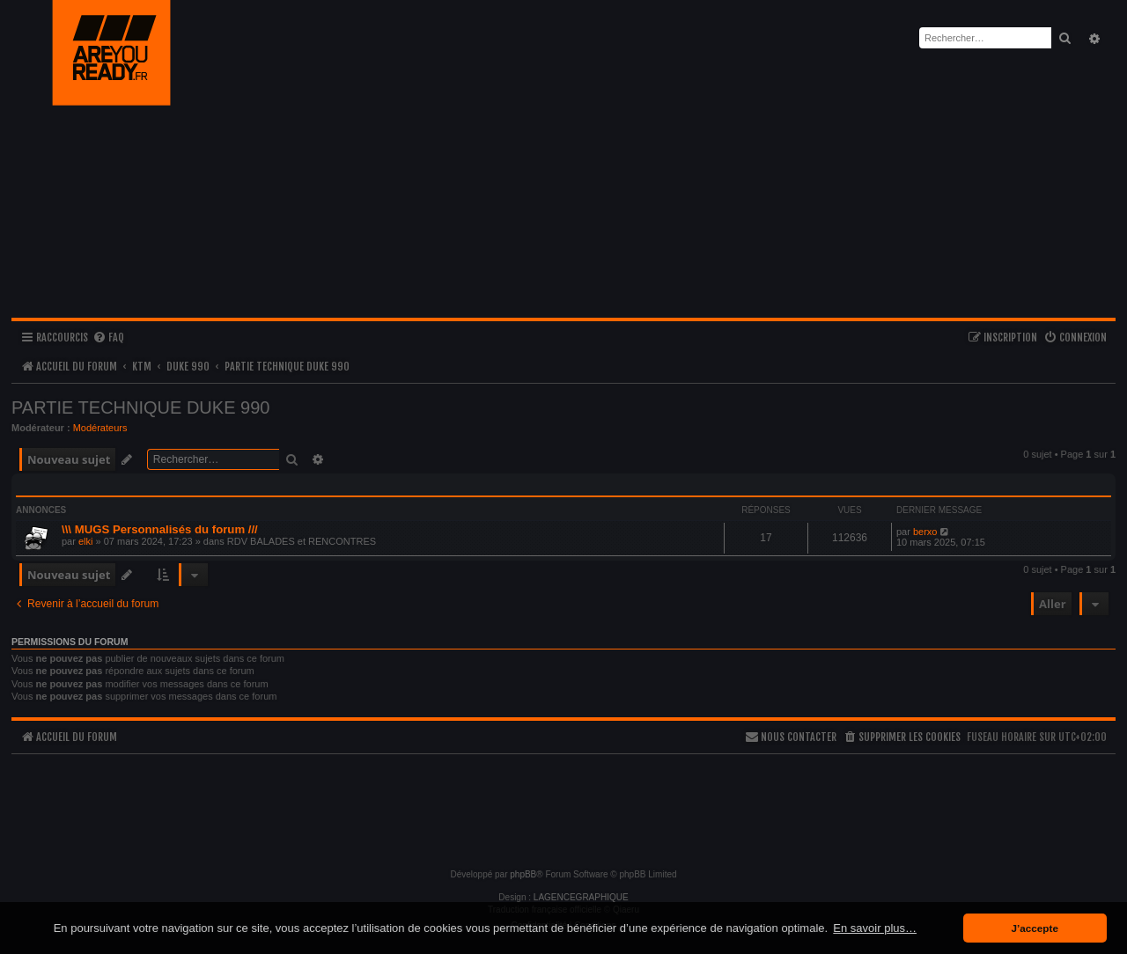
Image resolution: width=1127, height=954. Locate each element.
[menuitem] (108, 338)
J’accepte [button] (1035, 928)
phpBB (523, 874)
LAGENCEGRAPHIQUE (581, 897)
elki (85, 541)
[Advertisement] (563, 803)
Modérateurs (100, 427)
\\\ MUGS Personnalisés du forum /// (160, 529)
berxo (925, 531)
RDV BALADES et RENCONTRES (301, 541)
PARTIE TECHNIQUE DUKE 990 (140, 407)
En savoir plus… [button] (875, 928)
